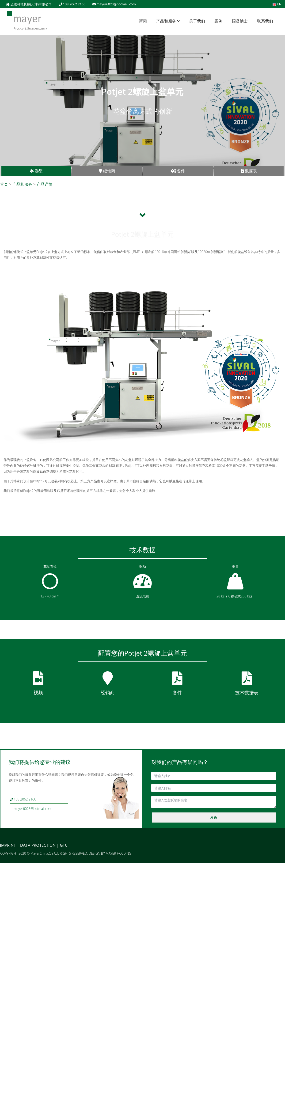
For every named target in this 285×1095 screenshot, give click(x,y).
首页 (4, 184)
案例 (218, 21)
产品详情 (45, 184)
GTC (63, 845)
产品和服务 (168, 21)
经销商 (107, 171)
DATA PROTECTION (38, 845)
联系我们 (265, 21)
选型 (36, 171)
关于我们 (197, 21)
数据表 (249, 171)
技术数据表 (246, 692)
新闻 (143, 21)
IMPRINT (8, 845)
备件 (178, 171)
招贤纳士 (240, 21)
